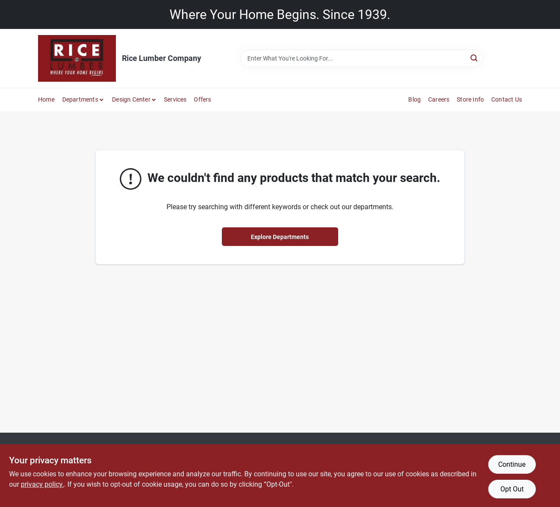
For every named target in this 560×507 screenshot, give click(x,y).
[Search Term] (361, 58)
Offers (202, 99)
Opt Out (512, 489)
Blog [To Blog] (414, 99)
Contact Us (506, 99)
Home (46, 99)
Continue (511, 464)
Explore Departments (280, 236)
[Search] (474, 58)
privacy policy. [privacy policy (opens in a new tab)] (42, 484)
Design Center (131, 99)
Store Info (470, 99)
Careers (438, 99)
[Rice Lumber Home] (77, 58)
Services (175, 99)
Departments (80, 99)
